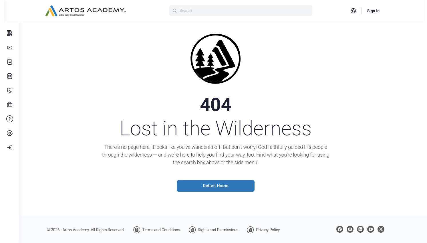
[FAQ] (10, 119)
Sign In (382, 11)
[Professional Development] (10, 105)
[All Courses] (10, 33)
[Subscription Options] (10, 47)
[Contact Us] (10, 133)
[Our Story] (10, 62)
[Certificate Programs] (10, 90)
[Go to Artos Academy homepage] (95, 10)
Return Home (223, 185)
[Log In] (10, 148)
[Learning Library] (10, 76)
